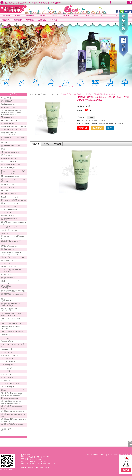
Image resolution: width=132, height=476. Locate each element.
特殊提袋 (30, 20)
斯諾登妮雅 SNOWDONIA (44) (10, 164)
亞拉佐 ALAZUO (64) (7, 123)
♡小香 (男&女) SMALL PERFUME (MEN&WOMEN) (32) (12, 314)
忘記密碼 (23, 3)
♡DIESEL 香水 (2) (6, 352)
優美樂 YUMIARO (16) (8, 155)
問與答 (46, 144)
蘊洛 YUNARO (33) (7, 260)
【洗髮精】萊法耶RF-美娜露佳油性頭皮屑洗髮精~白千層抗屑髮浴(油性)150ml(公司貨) (87, 94)
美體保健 (102, 16)
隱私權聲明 (118, 455)
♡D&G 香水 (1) (6, 374)
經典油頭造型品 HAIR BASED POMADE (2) (10, 287)
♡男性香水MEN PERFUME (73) (11, 323)
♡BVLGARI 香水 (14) (8, 362)
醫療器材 (18, 20)
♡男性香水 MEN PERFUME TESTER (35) (13, 319)
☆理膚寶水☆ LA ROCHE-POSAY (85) (13, 411)
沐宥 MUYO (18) (6, 190)
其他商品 (42, 20)
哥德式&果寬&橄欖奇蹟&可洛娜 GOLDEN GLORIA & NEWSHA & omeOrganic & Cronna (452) (11, 112)
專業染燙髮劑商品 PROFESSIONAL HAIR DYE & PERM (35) (12, 295)
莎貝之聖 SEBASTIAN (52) (9, 197)
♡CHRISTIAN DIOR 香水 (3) (10, 384)
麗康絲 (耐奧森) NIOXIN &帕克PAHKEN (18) (11, 242)
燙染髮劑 (6, 20)
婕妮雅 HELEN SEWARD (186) (10, 146)
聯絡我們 (51, 3)
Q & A (110, 455)
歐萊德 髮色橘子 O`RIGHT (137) (11, 129)
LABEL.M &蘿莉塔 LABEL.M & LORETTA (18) (11, 271)
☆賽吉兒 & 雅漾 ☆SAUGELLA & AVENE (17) (11, 407)
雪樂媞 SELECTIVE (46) (8, 149)
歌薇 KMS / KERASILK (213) (10, 176)
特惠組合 (30, 16)
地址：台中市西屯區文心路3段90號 (35, 457)
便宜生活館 (25, 455)
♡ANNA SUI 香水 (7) (7, 387)
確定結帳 (126, 470)
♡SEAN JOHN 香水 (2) (8, 349)
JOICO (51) (4, 233)
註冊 (17, 3)
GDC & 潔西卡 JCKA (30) (9, 227)
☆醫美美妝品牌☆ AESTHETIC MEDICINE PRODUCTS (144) (11, 402)
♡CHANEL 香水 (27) (7, 377)
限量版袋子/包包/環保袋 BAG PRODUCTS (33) (10, 310)
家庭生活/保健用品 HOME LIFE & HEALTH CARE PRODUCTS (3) (11, 394)
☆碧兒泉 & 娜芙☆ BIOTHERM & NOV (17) (13, 430)
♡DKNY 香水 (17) (6, 338)
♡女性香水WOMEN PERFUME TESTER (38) (11, 327)
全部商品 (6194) (6, 98)
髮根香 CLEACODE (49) (8, 158)
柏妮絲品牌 (18, 16)
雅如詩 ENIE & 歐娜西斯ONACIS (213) (13, 126)
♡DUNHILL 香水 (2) (7, 380)
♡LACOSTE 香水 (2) (7, 341)
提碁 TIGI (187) (5, 142)
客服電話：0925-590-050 (31, 459)
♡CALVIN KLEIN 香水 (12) (9, 355)
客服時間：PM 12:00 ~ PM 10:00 (34, 461)
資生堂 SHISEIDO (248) (8, 206)
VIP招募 (103, 455)
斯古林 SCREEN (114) (8, 275)
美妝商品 (42, 16)
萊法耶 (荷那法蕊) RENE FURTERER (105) (12, 138)
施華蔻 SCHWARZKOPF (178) (10, 203)
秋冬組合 (54, 20)
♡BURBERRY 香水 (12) (8, 358)
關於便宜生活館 (92, 455)
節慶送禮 (78, 16)
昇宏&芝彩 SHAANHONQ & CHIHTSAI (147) (13, 223)
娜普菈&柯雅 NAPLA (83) (9, 246)
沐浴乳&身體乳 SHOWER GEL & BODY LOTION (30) (11, 305)
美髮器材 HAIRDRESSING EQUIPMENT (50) (9, 300)
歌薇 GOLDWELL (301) (8, 161)
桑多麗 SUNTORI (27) (8, 168)
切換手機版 (127, 455)
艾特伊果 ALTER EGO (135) (9, 184)
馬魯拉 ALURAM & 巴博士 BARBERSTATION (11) (9, 134)
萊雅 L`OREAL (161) (7, 117)
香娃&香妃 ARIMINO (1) (9, 194)
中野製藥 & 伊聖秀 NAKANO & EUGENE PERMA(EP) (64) (11, 253)
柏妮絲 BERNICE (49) (8, 104)
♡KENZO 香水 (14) (7, 365)
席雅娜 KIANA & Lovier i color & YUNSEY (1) (11, 282)
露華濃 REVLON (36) (7, 249)
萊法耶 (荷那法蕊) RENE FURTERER (46, 94)
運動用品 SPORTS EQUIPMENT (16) (12, 390)
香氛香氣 (66, 16)
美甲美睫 (114, 16)
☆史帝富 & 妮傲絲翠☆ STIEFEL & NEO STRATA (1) (12, 425)
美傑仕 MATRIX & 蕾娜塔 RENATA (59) (13, 200)
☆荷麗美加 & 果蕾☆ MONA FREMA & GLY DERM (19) (13, 420)
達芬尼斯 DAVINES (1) (8, 278)
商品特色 (35, 144)
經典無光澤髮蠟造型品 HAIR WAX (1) (13, 291)
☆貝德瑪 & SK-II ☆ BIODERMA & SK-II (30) (13, 415)
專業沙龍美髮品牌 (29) (8, 101)
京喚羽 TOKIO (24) (7, 212)
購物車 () (59, 3)
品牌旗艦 (6, 16)
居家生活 (90, 16)
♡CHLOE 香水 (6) (6, 371)
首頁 (31, 94)
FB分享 (110, 128)
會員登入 (12, 3)
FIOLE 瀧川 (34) (6, 263)
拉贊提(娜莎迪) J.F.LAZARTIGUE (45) (13, 257)
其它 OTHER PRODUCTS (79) (10, 398)
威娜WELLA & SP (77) (8, 187)
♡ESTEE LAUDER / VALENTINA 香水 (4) (13, 345)
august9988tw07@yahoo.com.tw (42, 463)
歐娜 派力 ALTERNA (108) (9, 209)
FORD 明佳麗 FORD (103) (9, 230)
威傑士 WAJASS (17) (7, 216)
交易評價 (37, 3)
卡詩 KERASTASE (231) (8, 107)
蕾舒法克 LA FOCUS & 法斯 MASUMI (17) (13, 237)
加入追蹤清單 (97, 128)
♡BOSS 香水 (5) (6, 335)
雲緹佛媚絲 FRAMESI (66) (9, 219)
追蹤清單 (30, 3)
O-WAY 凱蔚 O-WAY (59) (9, 120)
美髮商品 (54, 16)
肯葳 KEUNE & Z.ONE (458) (10, 152)
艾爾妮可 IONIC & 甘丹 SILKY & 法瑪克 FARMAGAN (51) (13, 172)
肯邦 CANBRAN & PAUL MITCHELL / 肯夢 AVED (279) (13, 180)
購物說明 (44, 3)
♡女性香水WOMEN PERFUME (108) (12, 332)
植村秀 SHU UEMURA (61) (9, 266)
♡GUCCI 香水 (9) (6, 368)
